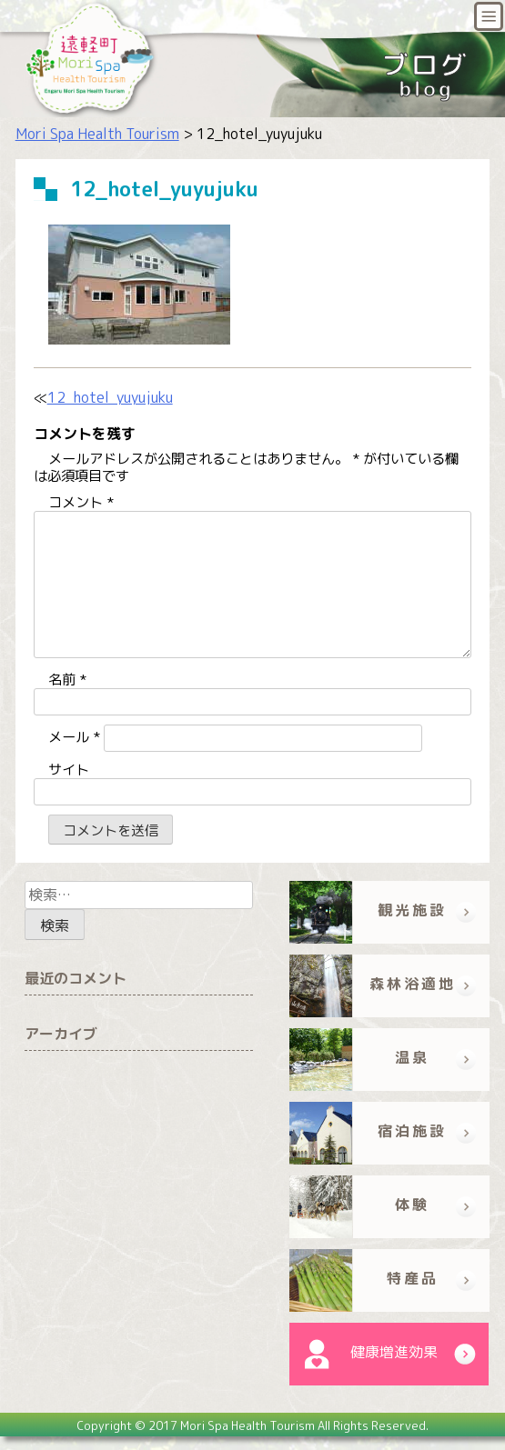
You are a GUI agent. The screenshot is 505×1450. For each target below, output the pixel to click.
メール (74, 736)
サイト (68, 769)
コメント (81, 502)
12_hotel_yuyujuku (110, 397)
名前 (67, 679)
